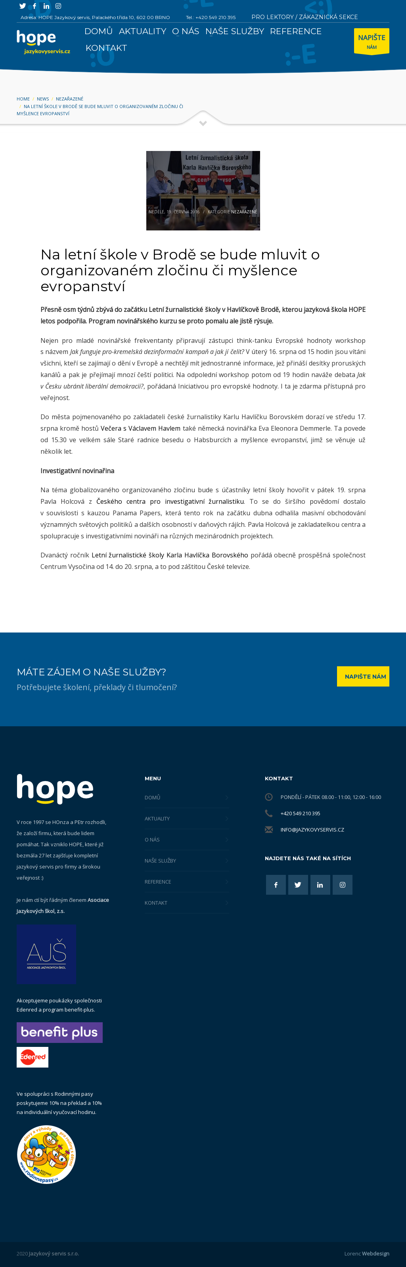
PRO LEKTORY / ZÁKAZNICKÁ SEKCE (304, 17)
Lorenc (367, 1253)
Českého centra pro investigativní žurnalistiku (170, 501)
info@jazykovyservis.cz (312, 829)
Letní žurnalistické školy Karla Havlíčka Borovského (170, 555)
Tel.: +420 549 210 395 (211, 17)
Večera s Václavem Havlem (140, 428)
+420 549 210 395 (300, 813)
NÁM (371, 42)
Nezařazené (244, 212)
